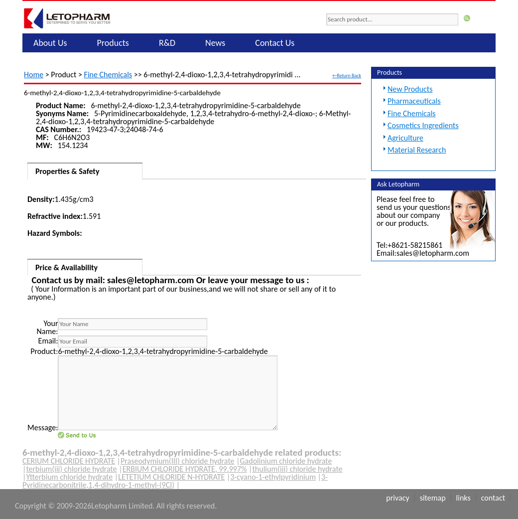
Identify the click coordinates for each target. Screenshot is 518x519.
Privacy (397, 498)
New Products (410, 89)
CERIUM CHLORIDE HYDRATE (68, 461)
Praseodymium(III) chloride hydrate (178, 461)
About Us (50, 42)
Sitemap (433, 498)
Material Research (417, 150)
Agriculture (405, 138)
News (215, 42)
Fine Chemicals (108, 74)
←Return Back (346, 75)
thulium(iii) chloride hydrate (297, 469)
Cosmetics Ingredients (423, 125)
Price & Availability (66, 267)
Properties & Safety (67, 171)
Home (33, 74)
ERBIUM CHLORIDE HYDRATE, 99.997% (185, 469)
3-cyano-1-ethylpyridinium (273, 477)
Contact (493, 498)
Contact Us (274, 42)
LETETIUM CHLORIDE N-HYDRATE (171, 477)
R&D (167, 42)
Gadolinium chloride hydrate (286, 461)
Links (463, 498)
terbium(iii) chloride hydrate (71, 469)
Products (113, 42)
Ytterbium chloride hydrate (69, 477)
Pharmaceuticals (414, 101)
